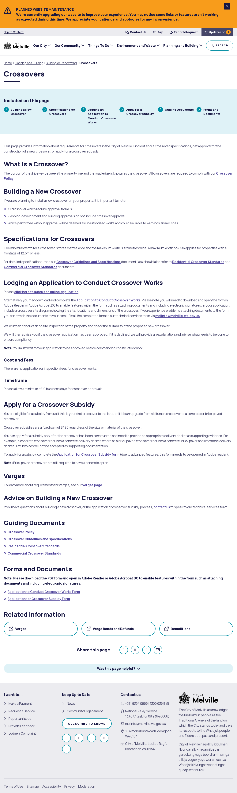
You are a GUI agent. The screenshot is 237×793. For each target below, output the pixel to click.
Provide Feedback (22, 726)
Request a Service (22, 711)
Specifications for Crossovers (58, 111)
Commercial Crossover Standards (30, 267)
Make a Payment (20, 703)
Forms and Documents (208, 111)
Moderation (86, 786)
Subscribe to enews (87, 723)
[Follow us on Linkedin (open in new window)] (66, 749)
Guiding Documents (176, 110)
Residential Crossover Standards (198, 262)
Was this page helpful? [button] (116, 668)
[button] (227, 6)
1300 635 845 (159, 703)
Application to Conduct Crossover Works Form (44, 592)
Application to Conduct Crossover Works (108, 300)
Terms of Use (13, 786)
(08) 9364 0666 (136, 703)
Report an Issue (20, 718)
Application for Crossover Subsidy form (88, 454)
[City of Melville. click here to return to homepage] (198, 698)
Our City (40, 45)
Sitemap (33, 786)
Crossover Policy (21, 532)
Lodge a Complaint (22, 733)
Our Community (67, 45)
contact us (161, 507)
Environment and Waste (135, 45)
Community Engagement (85, 711)
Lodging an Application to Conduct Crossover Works (99, 115)
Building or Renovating (61, 63)
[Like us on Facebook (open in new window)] (66, 738)
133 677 (130, 716)
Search (224, 45)
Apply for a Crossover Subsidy (136, 111)
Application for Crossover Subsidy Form (39, 599)
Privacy (69, 786)
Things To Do (98, 45)
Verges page (92, 485)
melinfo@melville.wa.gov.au (177, 316)
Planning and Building (180, 45)
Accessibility (51, 786)
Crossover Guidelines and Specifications (88, 262)
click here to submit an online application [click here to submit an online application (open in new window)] (46, 292)
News (71, 703)
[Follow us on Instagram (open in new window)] (79, 738)
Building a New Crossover (18, 111)
